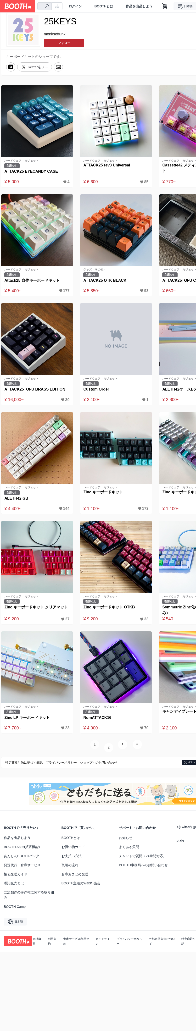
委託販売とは (14, 884)
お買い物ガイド (73, 847)
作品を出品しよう (141, 6)
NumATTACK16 (98, 722)
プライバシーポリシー (129, 942)
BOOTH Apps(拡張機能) (22, 847)
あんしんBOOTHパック (21, 856)
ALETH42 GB (17, 501)
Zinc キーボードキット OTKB (110, 611)
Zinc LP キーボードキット (28, 722)
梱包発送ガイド (15, 875)
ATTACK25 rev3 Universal (107, 165)
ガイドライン (102, 942)
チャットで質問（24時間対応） (142, 856)
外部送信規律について (162, 942)
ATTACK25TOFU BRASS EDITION (35, 391)
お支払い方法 (72, 856)
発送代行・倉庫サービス (22, 865)
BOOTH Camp (15, 907)
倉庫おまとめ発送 (75, 875)
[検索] (49, 6)
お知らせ (125, 838)
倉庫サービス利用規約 (76, 942)
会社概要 (37, 942)
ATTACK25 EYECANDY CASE (32, 172)
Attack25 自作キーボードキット (33, 281)
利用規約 (52, 942)
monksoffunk (54, 34)
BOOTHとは (105, 6)
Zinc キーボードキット (104, 495)
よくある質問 (129, 847)
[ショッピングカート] (167, 6)
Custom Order (97, 391)
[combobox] (45, 6)
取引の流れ (70, 865)
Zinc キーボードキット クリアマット (37, 611)
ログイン (77, 6)
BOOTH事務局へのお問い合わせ (143, 865)
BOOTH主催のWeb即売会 (81, 884)
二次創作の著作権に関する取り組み (29, 895)
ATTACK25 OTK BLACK (105, 281)
